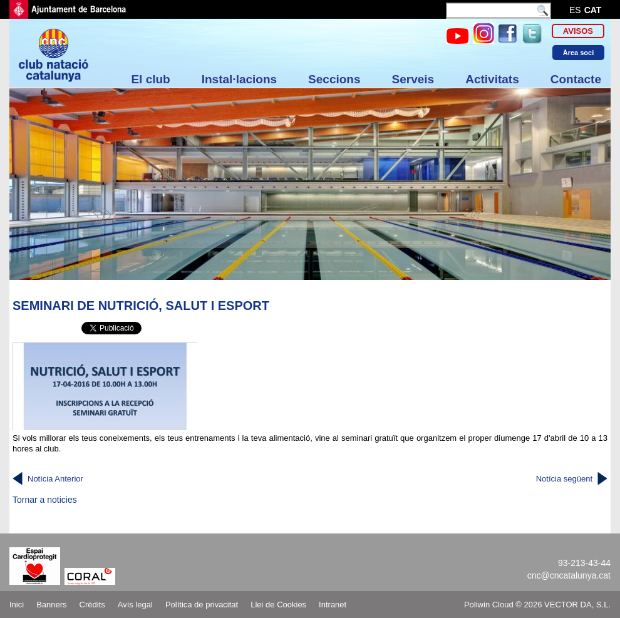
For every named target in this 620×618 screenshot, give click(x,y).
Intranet (332, 604)
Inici (16, 604)
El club (150, 79)
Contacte (575, 79)
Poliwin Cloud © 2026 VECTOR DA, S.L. (537, 604)
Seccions (334, 79)
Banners (51, 604)
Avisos (578, 31)
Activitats (492, 79)
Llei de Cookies (278, 604)
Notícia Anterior (55, 478)
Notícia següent (564, 478)
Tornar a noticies (45, 500)
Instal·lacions (239, 79)
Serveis (413, 79)
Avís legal (135, 604)
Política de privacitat (201, 604)
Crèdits (92, 604)
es (575, 10)
